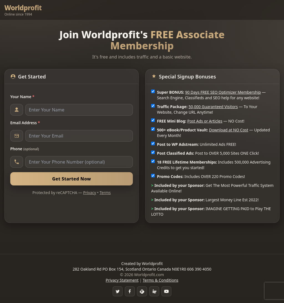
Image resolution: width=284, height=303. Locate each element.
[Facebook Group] (130, 291)
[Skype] (142, 291)
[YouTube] (166, 291)
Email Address (25, 122)
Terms (105, 192)
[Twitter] (118, 291)
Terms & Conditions (161, 280)
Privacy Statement (122, 280)
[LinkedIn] (154, 291)
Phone (24, 148)
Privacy (89, 192)
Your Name (22, 96)
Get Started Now (71, 179)
